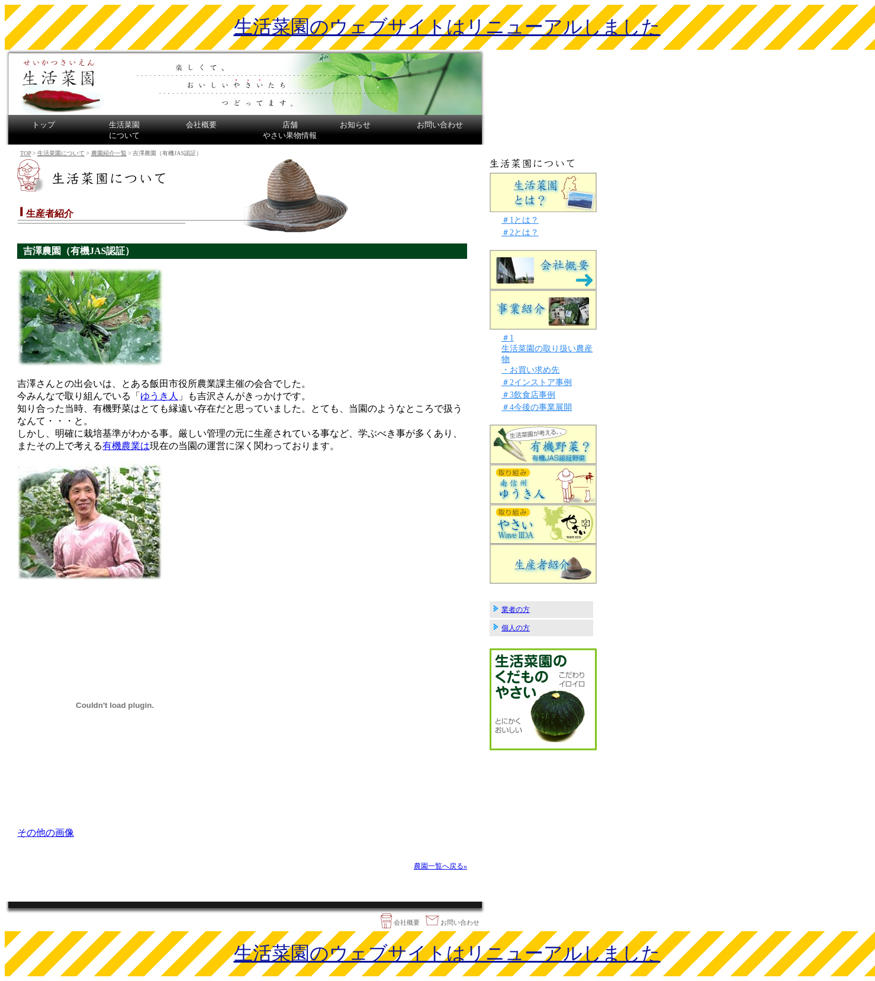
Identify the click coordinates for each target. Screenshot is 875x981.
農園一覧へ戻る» (440, 866)
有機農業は (126, 446)
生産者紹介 (543, 564)
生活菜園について (124, 130)
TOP (25, 153)
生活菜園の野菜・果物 (543, 699)
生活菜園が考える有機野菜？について (543, 444)
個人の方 (515, 628)
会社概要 (201, 124)
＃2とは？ (520, 232)
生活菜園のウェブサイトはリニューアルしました (447, 26)
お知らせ (355, 124)
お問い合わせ (440, 124)
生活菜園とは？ (543, 191)
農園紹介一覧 (109, 153)
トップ (43, 124)
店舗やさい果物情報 (290, 130)
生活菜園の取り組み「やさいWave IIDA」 (543, 524)
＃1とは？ (520, 220)
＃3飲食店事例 (528, 394)
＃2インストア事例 (536, 382)
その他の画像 (45, 833)
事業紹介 (543, 310)
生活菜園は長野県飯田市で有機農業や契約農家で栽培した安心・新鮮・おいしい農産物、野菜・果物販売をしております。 (245, 82)
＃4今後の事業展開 (536, 407)
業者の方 (515, 609)
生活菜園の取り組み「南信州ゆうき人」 (543, 484)
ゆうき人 (159, 396)
